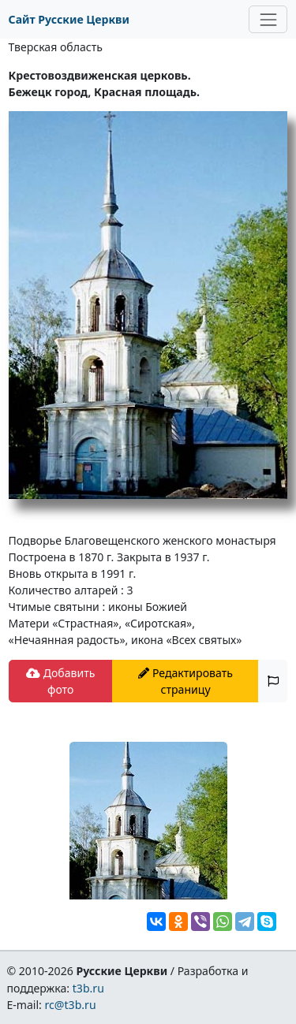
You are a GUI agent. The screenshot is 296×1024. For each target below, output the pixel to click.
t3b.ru (88, 988)
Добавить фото (60, 681)
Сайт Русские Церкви (69, 19)
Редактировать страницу (185, 681)
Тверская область (56, 46)
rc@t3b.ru (70, 1004)
